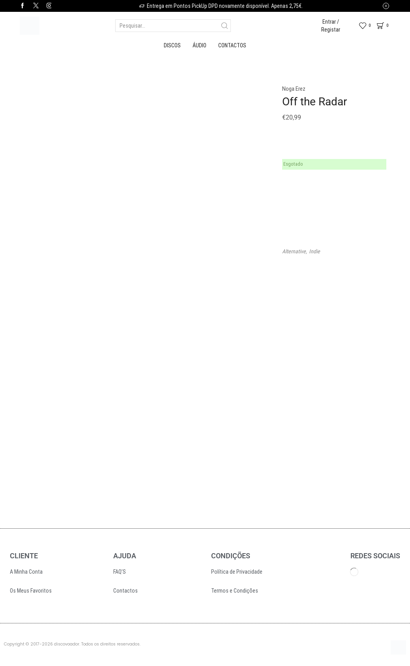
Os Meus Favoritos (31, 590)
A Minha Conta (26, 572)
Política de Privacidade (236, 572)
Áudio (199, 45)
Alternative (294, 251)
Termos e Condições (234, 590)
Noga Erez (293, 88)
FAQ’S (119, 572)
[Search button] (224, 26)
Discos (172, 45)
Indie (314, 251)
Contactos (232, 45)
